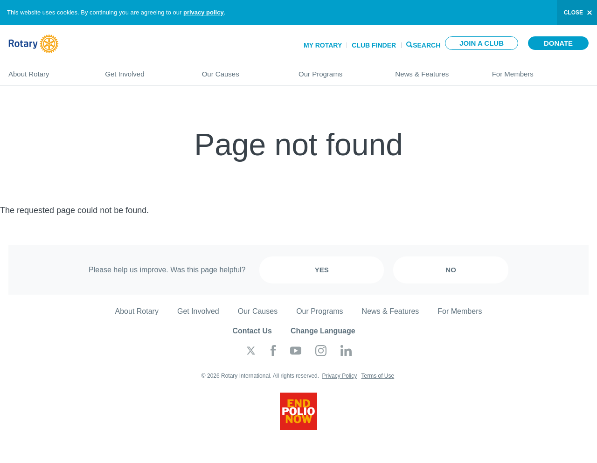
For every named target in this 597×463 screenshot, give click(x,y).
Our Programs (337, 70)
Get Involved (144, 70)
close (573, 12)
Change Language (323, 331)
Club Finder (374, 45)
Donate (558, 43)
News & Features (434, 70)
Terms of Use (377, 376)
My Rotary (323, 45)
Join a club (481, 43)
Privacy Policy (339, 376)
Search (426, 44)
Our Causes (241, 70)
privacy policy (203, 12)
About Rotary (47, 70)
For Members (540, 70)
